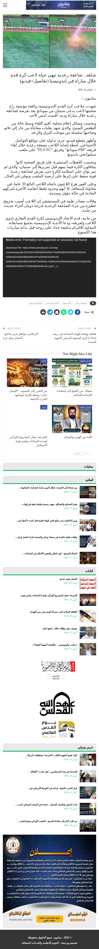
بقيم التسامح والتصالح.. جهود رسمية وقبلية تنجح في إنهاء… (49, 504)
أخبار (43, 360)
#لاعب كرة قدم (52, 303)
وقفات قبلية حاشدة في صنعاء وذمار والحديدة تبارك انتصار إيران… (46, 537)
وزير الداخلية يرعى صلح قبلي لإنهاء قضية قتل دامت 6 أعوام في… (46, 520)
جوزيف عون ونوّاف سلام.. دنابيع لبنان (60, 628)
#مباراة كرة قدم (35, 303)
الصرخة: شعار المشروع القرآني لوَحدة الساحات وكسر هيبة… (48, 595)
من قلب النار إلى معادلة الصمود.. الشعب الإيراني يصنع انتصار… (47, 821)
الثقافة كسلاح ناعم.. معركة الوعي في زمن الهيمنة (53, 612)
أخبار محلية (85, 360)
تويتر (44, 407)
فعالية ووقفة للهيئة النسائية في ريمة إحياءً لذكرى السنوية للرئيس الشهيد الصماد (74, 337)
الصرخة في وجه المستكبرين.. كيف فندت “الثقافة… (52, 771)
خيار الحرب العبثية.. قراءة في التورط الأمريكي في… (52, 788)
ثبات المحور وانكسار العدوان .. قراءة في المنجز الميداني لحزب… (46, 804)
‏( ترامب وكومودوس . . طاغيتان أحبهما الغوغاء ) (55, 644)
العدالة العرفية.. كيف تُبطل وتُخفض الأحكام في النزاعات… (49, 553)
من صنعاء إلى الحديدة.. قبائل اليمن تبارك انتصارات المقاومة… (48, 487)
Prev (87, 453)
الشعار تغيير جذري (68, 579)
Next (76, 453)
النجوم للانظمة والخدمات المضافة (40, 942)
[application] (49, 267)
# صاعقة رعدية (81, 303)
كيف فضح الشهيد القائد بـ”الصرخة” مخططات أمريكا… (51, 755)
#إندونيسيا (67, 303)
